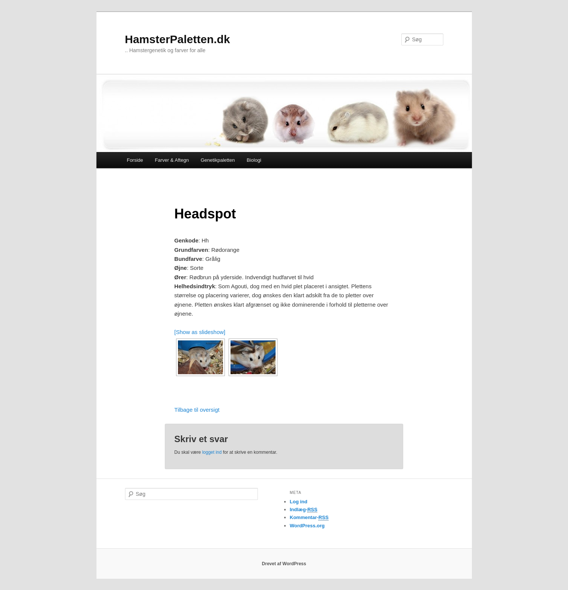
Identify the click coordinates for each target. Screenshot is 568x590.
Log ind (298, 501)
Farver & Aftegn (172, 160)
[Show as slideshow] (199, 332)
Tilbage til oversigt (196, 409)
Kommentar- (309, 518)
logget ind (211, 452)
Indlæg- (304, 510)
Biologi (254, 160)
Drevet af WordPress (284, 563)
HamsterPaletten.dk (177, 39)
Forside (135, 160)
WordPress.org (307, 525)
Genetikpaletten (217, 160)
